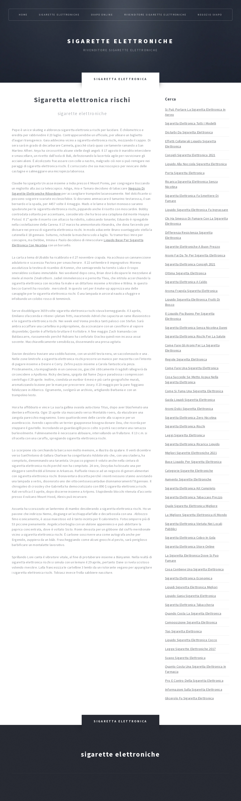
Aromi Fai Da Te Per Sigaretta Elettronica (195, 255)
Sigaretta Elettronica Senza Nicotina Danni (196, 327)
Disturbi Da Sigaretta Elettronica (189, 132)
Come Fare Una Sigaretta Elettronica (192, 368)
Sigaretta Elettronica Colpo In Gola (190, 537)
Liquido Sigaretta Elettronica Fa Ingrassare (196, 210)
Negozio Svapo (210, 14)
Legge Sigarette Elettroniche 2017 (190, 649)
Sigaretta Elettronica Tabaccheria (189, 605)
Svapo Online (102, 14)
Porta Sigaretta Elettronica (185, 173)
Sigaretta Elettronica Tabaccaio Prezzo (193, 497)
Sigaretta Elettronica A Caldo (186, 282)
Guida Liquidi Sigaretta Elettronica (190, 400)
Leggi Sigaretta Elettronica (185, 435)
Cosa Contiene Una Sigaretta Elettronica (194, 569)
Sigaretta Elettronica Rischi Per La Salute (195, 336)
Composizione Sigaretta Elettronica (191, 622)
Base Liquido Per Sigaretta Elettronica (193, 462)
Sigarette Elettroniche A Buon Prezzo (192, 246)
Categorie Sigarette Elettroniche (189, 470)
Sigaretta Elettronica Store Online (189, 546)
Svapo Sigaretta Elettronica (185, 658)
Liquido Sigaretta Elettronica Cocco (191, 640)
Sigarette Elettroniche (59, 14)
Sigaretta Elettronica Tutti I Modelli (190, 123)
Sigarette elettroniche (120, 41)
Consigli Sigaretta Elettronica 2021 (190, 155)
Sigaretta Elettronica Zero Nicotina (191, 417)
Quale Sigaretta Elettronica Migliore (191, 506)
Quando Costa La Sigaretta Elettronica (193, 613)
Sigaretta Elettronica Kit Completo (190, 488)
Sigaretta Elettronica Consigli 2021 (190, 264)
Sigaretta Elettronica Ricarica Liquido (192, 444)
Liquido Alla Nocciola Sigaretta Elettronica (196, 164)
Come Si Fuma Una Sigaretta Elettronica (194, 391)
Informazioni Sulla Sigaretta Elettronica (193, 689)
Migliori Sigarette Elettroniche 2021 (191, 453)
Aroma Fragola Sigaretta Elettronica (191, 291)
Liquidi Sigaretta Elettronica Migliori (191, 587)
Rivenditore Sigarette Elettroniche (155, 14)
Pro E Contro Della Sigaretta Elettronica (194, 680)
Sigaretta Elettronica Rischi (185, 426)
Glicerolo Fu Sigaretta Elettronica (189, 698)
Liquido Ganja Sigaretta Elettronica (190, 596)
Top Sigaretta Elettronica (183, 631)
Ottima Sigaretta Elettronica (185, 273)
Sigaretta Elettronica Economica (188, 578)
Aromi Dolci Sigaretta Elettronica (189, 408)
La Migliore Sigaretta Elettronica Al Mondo (196, 515)
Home (23, 14)
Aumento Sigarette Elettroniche (188, 479)
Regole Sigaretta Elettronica (186, 359)
